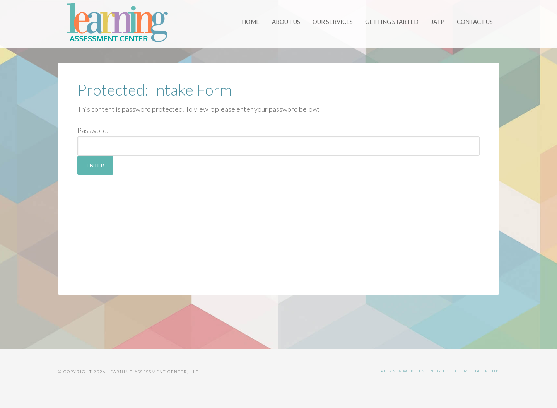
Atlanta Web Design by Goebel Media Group (440, 371)
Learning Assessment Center (116, 23)
